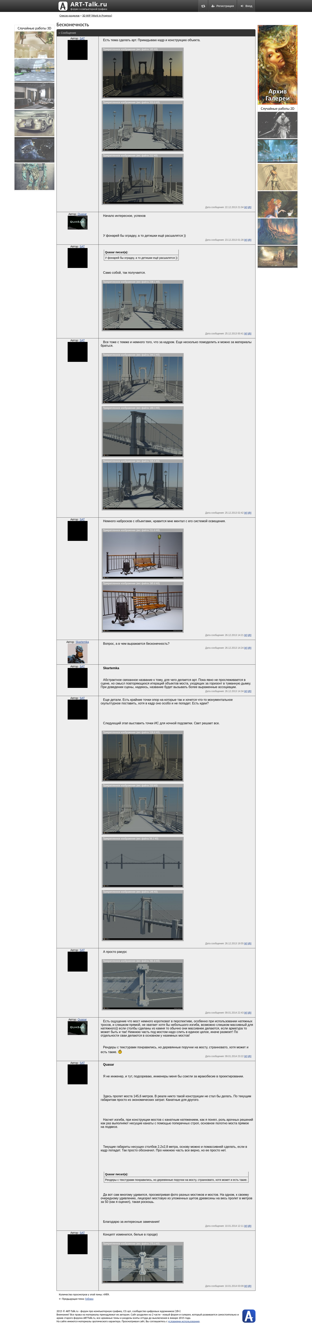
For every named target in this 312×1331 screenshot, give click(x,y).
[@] (249, 207)
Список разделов (69, 15)
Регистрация (222, 6)
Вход (246, 6)
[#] (245, 207)
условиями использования (184, 1321)
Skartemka (82, 642)
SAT (82, 38)
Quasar (82, 214)
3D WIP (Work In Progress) (97, 15)
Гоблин (89, 1299)
